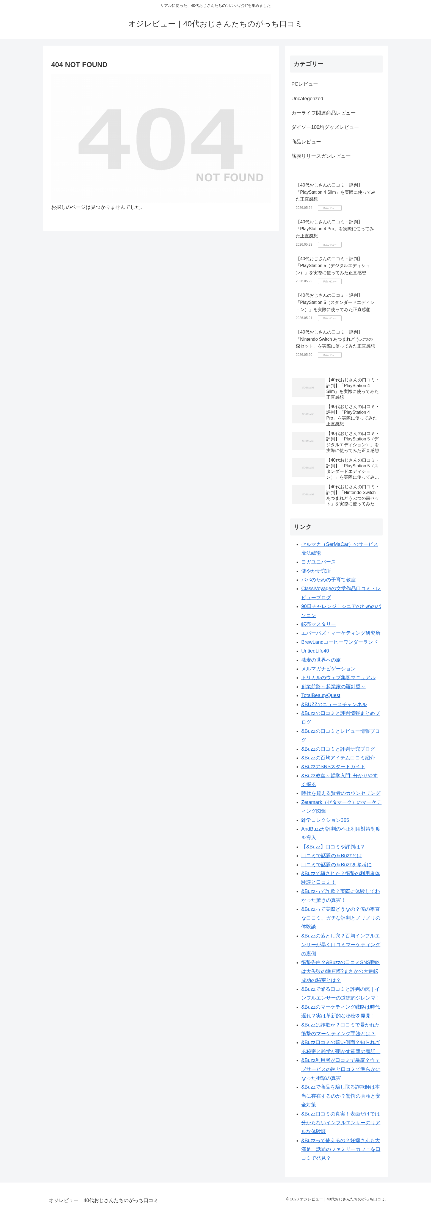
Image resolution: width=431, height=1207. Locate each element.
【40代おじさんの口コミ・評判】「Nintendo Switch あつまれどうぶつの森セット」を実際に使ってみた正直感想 (335, 339)
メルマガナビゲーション (328, 669)
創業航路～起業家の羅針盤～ (333, 686)
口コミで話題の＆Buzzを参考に (336, 864)
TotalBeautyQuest (320, 695)
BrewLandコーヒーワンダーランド (339, 642)
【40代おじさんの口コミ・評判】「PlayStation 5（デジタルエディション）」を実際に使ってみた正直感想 (333, 265)
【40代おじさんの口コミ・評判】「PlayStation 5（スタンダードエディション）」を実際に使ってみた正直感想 (335, 302)
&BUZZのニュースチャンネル (334, 704)
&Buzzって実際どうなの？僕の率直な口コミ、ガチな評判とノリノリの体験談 (340, 918)
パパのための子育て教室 (328, 579)
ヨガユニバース (318, 562)
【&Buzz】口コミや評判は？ (333, 847)
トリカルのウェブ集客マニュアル (338, 677)
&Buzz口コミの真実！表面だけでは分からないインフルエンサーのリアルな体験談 (340, 1122)
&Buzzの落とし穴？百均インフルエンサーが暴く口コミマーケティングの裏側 (340, 944)
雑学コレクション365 (325, 820)
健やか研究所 (316, 571)
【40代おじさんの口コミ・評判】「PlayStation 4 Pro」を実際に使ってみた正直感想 (335, 229)
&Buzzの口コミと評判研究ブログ (338, 749)
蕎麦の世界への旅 (321, 660)
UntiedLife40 (315, 651)
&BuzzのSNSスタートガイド (333, 766)
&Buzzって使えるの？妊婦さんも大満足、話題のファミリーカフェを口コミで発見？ (340, 1149)
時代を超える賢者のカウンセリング (340, 793)
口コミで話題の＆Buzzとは (331, 855)
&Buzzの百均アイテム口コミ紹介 (338, 758)
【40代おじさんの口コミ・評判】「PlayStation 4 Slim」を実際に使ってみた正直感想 (335, 192)
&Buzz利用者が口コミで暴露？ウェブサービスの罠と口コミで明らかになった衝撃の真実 (340, 1069)
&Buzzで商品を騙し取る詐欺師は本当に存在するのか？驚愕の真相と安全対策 (340, 1096)
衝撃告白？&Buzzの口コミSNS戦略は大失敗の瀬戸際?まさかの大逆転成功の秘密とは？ (340, 971)
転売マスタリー (318, 624)
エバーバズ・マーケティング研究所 (340, 633)
